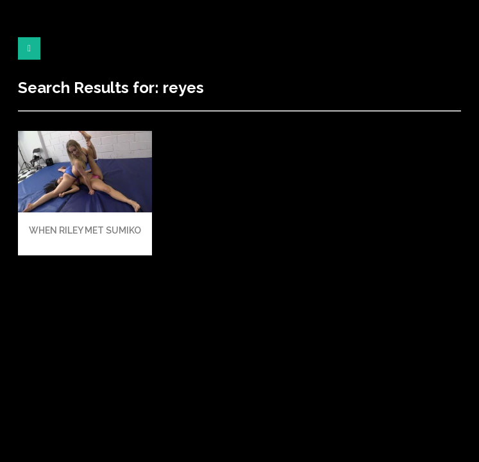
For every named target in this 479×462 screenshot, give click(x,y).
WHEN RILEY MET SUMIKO (85, 230)
